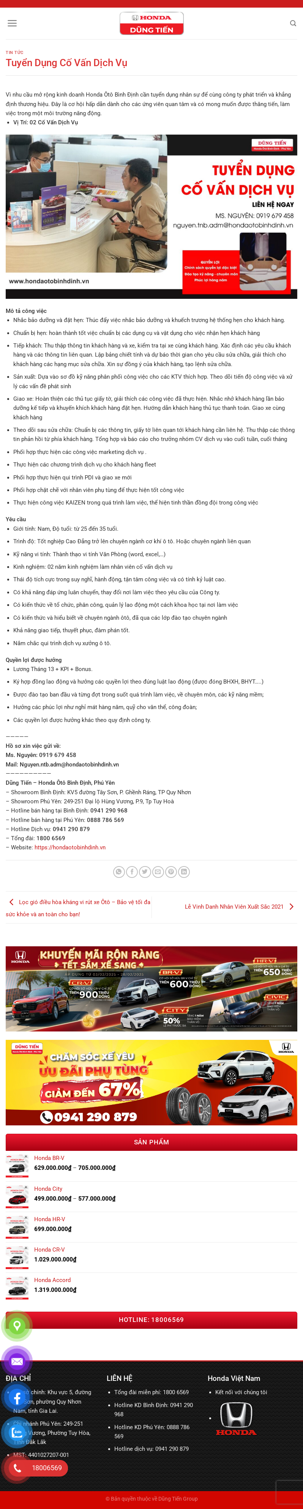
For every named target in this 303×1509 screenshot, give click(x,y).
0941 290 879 (172, 1449)
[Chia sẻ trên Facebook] (132, 872)
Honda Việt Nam (234, 1378)
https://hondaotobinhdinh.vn (70, 847)
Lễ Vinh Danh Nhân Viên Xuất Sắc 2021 (241, 907)
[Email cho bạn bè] (158, 872)
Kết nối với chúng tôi (241, 1392)
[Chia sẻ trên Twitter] (145, 872)
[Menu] (12, 23)
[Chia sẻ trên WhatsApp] (119, 872)
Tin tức (15, 52)
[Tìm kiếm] (293, 23)
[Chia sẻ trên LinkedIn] (184, 872)
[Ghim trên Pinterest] (171, 872)
